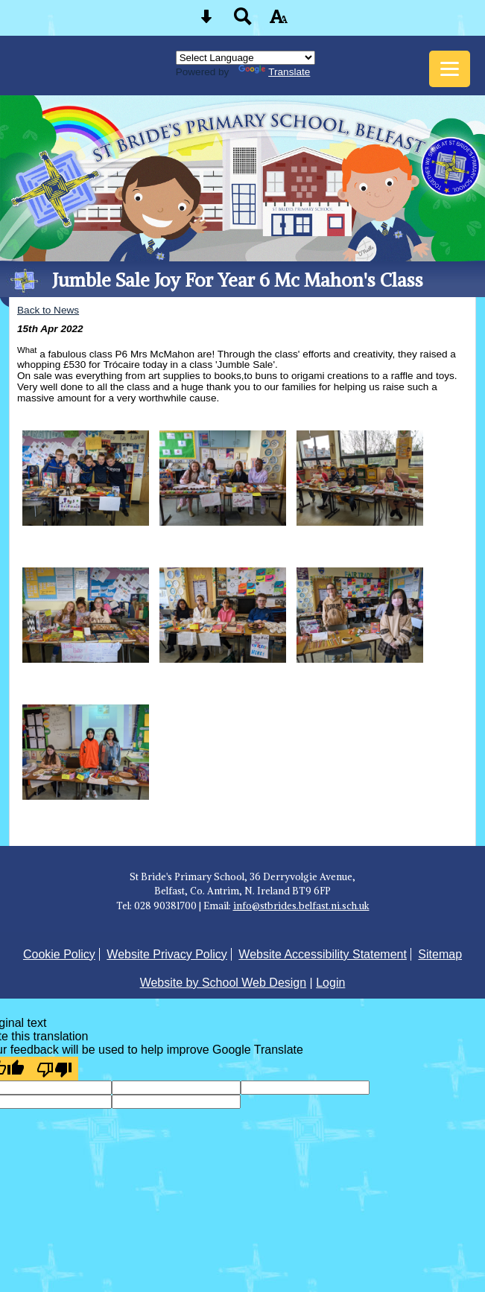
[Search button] (242, 21)
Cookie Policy (59, 954)
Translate (274, 71)
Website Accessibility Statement (322, 954)
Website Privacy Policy (167, 954)
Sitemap (440, 954)
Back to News (48, 310)
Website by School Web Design (223, 982)
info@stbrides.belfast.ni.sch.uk (301, 905)
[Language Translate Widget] (245, 58)
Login (330, 982)
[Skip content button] (206, 21)
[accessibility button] (278, 21)
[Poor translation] (54, 1069)
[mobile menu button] (449, 69)
